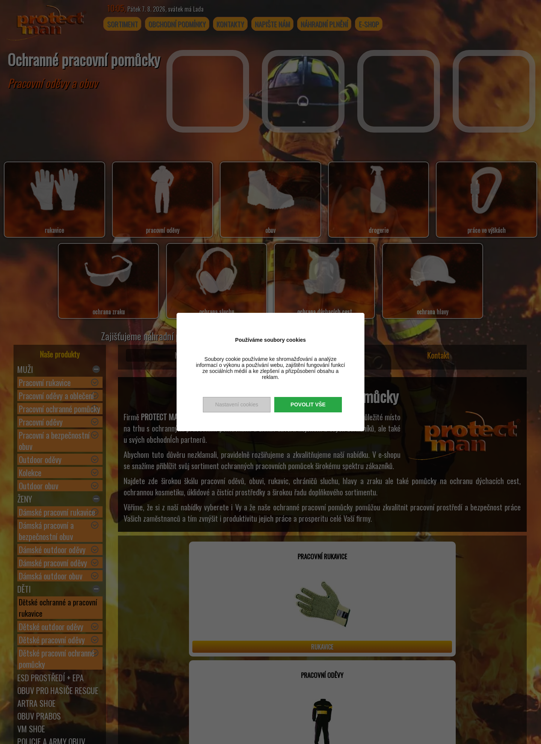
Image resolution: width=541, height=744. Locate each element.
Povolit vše (307, 404)
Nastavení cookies (236, 404)
